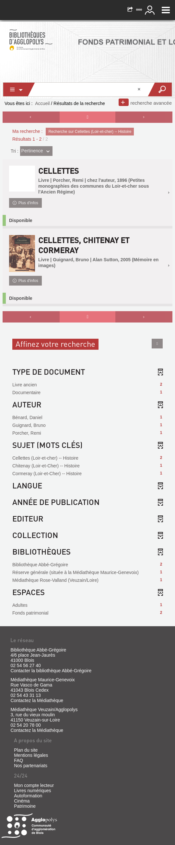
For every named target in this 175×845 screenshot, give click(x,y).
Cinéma (21, 801)
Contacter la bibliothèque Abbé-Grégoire (50, 670)
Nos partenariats (30, 765)
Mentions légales (31, 755)
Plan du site (26, 750)
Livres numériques (32, 790)
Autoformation (28, 795)
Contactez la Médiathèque (36, 700)
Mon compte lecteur (34, 785)
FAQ (18, 760)
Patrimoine (25, 806)
